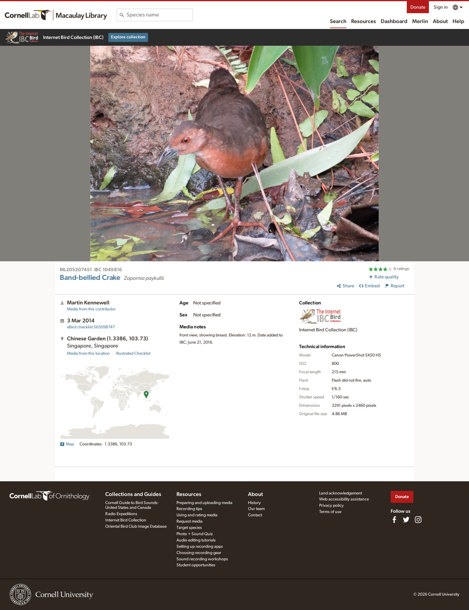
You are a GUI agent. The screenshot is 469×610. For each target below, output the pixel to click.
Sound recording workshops (202, 559)
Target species (189, 528)
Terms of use (330, 512)
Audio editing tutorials (196, 540)
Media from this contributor (91, 309)
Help (458, 21)
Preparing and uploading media (204, 503)
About (440, 21)
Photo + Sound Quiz (194, 534)
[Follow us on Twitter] (406, 519)
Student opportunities (195, 565)
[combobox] (160, 15)
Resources (363, 21)
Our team (256, 509)
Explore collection (128, 37)
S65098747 (91, 327)
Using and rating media (196, 515)
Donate (417, 7)
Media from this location (88, 353)
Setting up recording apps (199, 546)
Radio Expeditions (121, 514)
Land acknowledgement (340, 493)
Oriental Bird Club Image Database (136, 526)
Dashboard (394, 21)
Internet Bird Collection (125, 520)
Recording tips (189, 509)
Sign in (441, 7)
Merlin (420, 21)
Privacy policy (331, 505)
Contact (255, 515)
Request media (189, 521)
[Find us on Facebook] (394, 519)
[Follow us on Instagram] (418, 519)
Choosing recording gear (198, 553)
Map (67, 444)
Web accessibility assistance (344, 499)
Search (338, 21)
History (254, 503)
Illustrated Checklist (133, 353)
